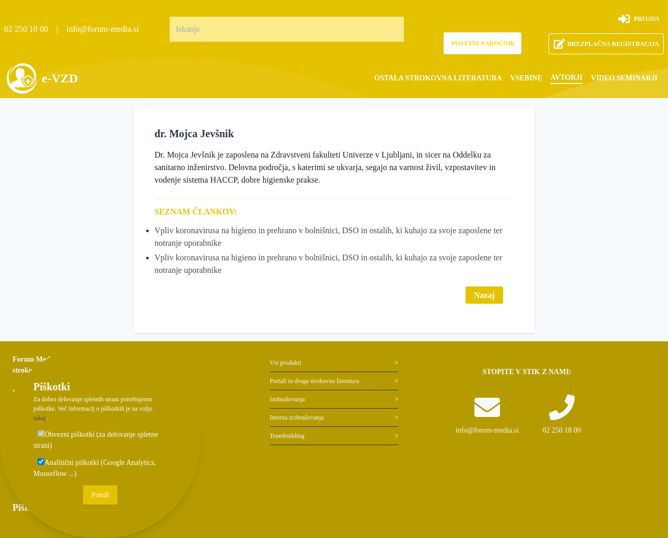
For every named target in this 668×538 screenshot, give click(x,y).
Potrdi (100, 495)
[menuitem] (438, 78)
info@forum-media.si (102, 29)
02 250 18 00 (26, 29)
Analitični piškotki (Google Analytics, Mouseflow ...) (94, 467)
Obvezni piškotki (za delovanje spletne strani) (95, 439)
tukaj (39, 418)
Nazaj (484, 295)
